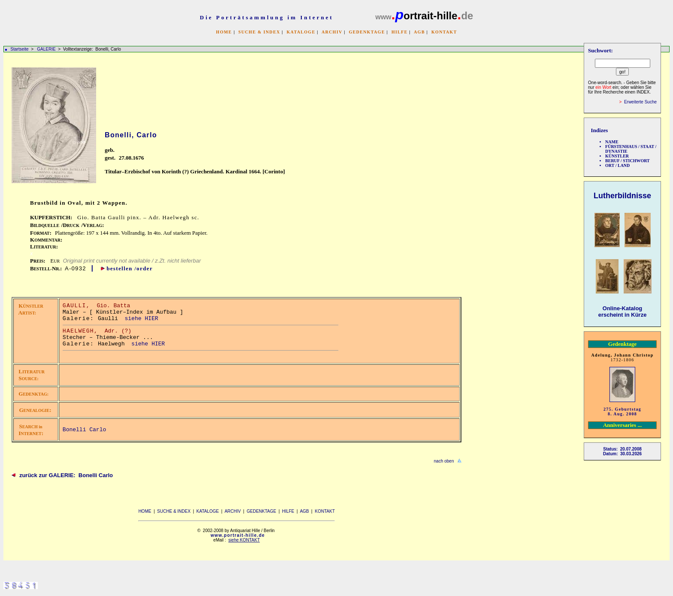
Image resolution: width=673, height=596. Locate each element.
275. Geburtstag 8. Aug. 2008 (622, 411)
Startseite (19, 49)
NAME (611, 141)
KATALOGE (301, 32)
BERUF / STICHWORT (627, 160)
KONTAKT (444, 32)
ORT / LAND (617, 165)
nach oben (444, 461)
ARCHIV (331, 32)
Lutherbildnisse (622, 195)
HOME (224, 32)
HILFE (399, 32)
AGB (419, 32)
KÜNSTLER (617, 156)
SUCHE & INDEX (259, 32)
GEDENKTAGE (367, 32)
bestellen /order (129, 268)
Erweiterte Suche (640, 102)
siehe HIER (141, 318)
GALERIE (47, 49)
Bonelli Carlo (84, 430)
